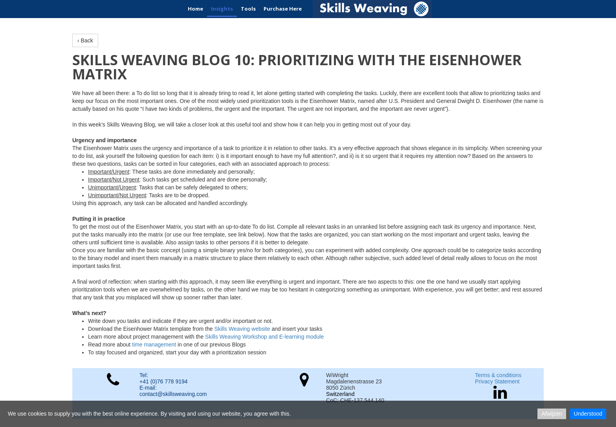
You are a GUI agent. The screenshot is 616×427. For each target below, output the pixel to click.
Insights (222, 8)
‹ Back (85, 40)
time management (154, 344)
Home (195, 8)
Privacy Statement (497, 381)
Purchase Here (283, 8)
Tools (248, 8)
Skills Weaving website (242, 329)
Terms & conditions (498, 375)
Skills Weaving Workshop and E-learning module (264, 337)
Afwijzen (551, 414)
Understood (588, 414)
